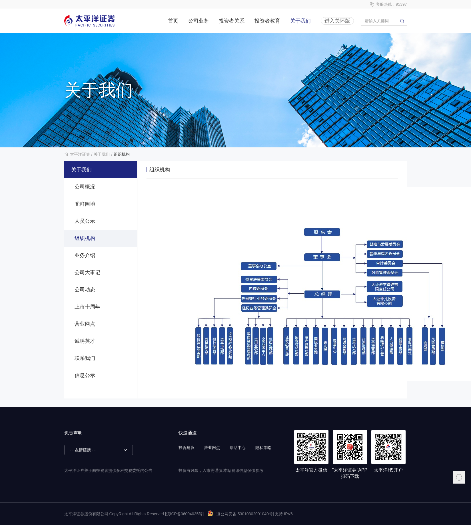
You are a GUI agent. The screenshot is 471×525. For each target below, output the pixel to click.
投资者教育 (267, 21)
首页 (173, 21)
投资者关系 (231, 21)
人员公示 (85, 221)
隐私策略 (263, 447)
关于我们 (300, 21)
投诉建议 (187, 447)
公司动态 (85, 289)
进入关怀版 (337, 21)
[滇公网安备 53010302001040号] (241, 514)
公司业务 (198, 21)
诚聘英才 (85, 341)
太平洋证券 (80, 154)
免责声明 (73, 432)
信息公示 (85, 375)
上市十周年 (87, 307)
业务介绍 (85, 255)
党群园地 (85, 204)
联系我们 (85, 358)
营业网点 (85, 324)
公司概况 (85, 187)
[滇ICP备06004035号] (184, 514)
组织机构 (122, 154)
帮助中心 (238, 447)
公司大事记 (87, 272)
